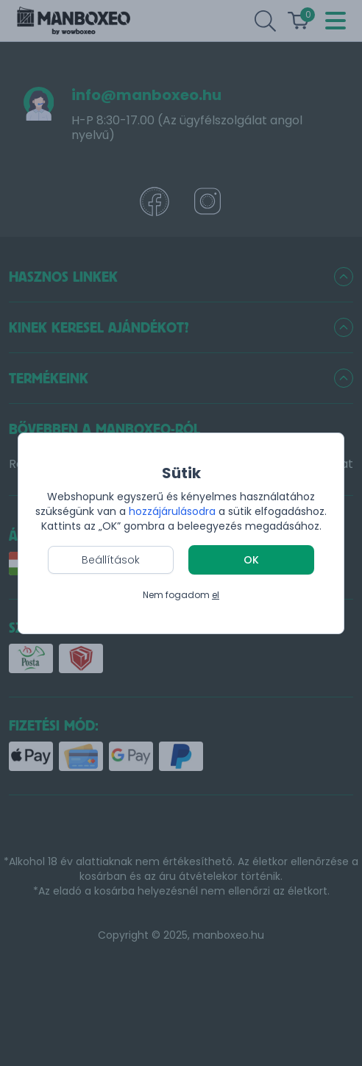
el (215, 595)
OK (251, 559)
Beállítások (111, 559)
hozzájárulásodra (174, 511)
